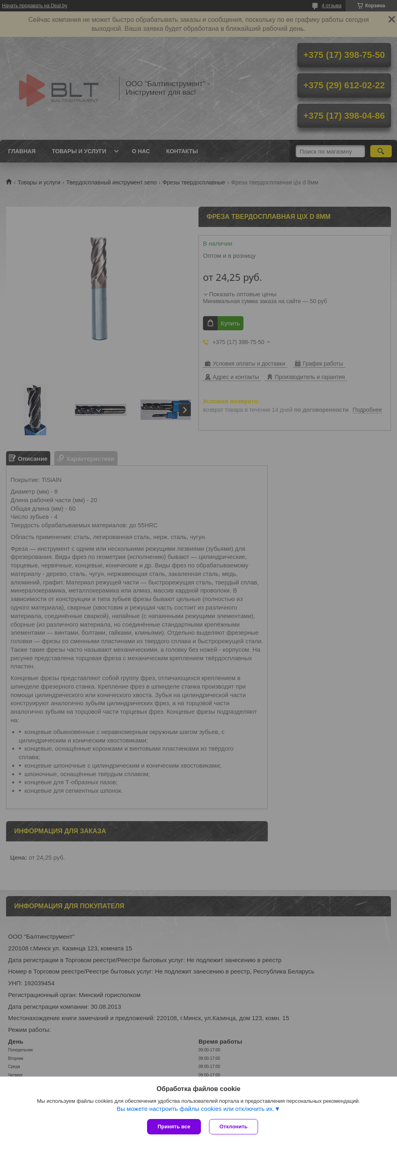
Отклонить (234, 1126)
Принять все (174, 1126)
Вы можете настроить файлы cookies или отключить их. (195, 1108)
